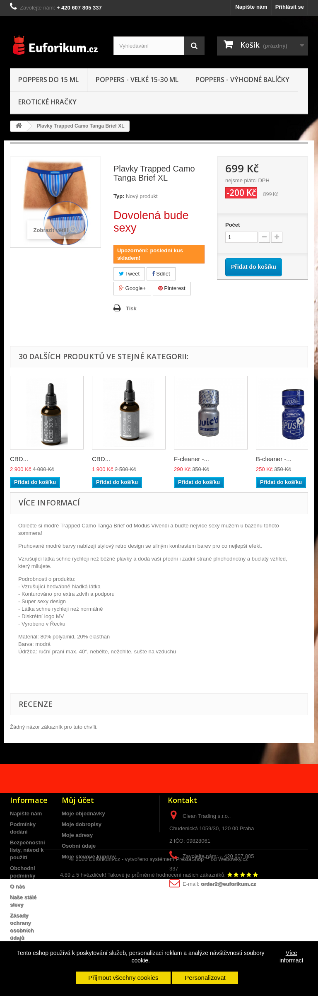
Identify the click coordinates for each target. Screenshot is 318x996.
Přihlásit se (289, 7)
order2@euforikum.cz (228, 884)
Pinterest (172, 288)
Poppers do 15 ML (48, 79)
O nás (17, 886)
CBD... (19, 458)
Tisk (131, 308)
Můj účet (78, 800)
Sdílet (161, 274)
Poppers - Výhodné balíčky (242, 79)
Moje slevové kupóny (89, 856)
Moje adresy (77, 835)
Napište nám (251, 7)
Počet (232, 225)
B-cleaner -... (274, 458)
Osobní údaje (79, 846)
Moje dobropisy (81, 824)
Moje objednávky (83, 813)
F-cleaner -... (191, 458)
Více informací (291, 957)
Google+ (132, 288)
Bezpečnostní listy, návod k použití (27, 850)
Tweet (129, 274)
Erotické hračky (47, 101)
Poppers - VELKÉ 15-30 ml (137, 79)
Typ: (118, 196)
